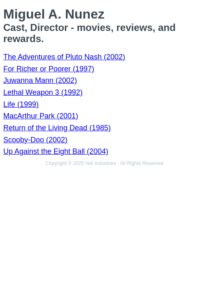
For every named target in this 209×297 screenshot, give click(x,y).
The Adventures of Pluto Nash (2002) (64, 57)
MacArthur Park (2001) (40, 116)
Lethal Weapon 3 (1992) (43, 92)
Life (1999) (21, 104)
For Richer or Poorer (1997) (48, 69)
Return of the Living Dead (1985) (57, 128)
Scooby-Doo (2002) (35, 140)
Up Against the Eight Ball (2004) (55, 151)
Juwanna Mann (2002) (40, 80)
